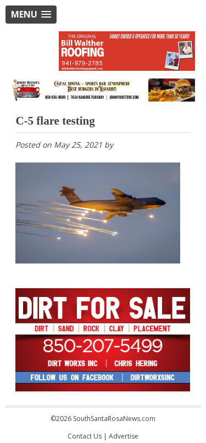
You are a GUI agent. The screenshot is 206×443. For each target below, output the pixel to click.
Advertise (123, 436)
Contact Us (85, 436)
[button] (31, 14)
